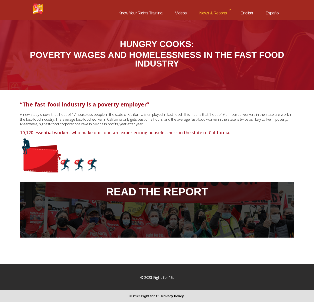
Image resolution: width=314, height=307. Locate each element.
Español (272, 13)
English (246, 13)
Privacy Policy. (172, 296)
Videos (181, 13)
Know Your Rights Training (140, 13)
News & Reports (213, 13)
